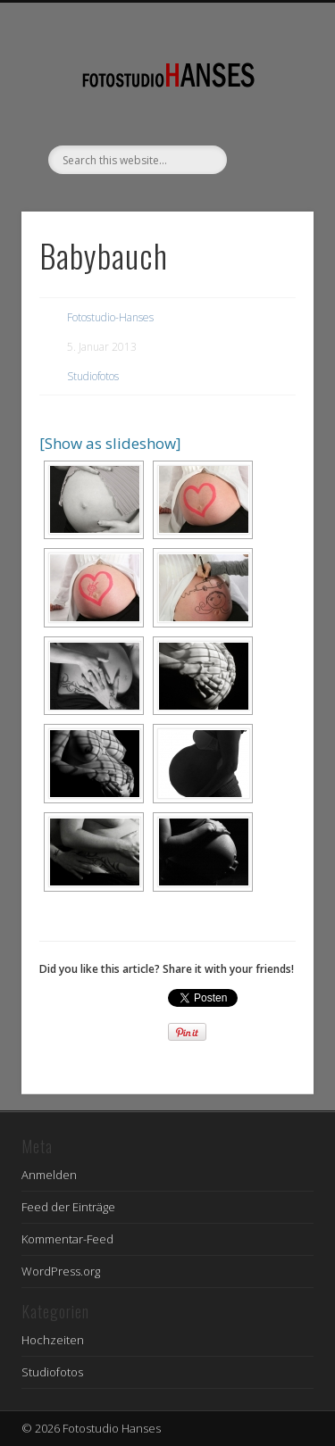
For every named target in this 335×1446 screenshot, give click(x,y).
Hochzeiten (52, 1340)
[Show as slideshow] (110, 443)
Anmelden (49, 1175)
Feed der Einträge (68, 1207)
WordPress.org (60, 1271)
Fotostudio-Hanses (110, 317)
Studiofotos (93, 376)
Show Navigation (271, 159)
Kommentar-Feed (67, 1239)
